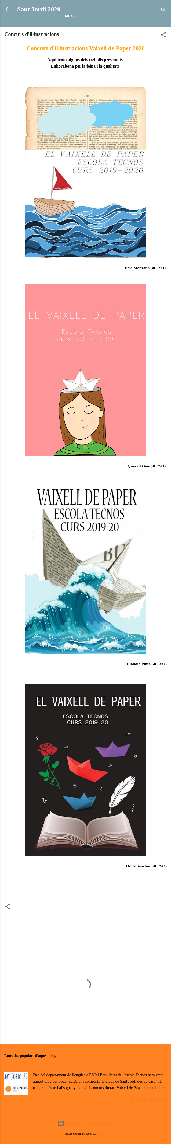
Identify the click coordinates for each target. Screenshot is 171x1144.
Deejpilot (102, 1133)
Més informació (148, 1099)
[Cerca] (163, 11)
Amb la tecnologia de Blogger (86, 1123)
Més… (71, 15)
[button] (163, 36)
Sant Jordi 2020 (38, 9)
